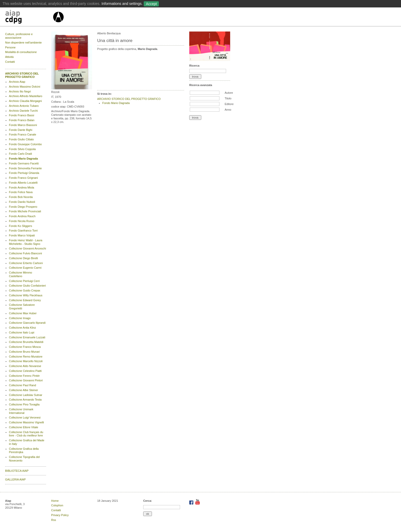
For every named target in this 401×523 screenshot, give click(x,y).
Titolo (228, 98)
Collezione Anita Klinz (22, 327)
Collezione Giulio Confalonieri (27, 285)
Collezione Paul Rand (22, 385)
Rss (53, 519)
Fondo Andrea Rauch (22, 216)
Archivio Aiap (17, 81)
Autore (229, 92)
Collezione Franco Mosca (25, 346)
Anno (228, 109)
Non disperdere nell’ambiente (23, 42)
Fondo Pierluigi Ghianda (24, 172)
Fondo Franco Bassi (21, 115)
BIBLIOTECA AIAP (17, 470)
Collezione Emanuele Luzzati (27, 337)
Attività (9, 56)
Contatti (10, 61)
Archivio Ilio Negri (20, 91)
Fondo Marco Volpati (22, 235)
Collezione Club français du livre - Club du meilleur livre (26, 434)
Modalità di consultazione (21, 52)
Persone (10, 47)
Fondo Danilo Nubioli (22, 201)
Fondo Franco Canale (22, 134)
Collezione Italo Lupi (21, 332)
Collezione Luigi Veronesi (25, 417)
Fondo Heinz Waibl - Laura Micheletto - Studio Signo (25, 242)
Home (55, 500)
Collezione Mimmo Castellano (20, 274)
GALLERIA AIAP (15, 479)
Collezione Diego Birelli (23, 258)
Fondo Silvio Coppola (22, 149)
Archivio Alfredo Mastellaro (25, 96)
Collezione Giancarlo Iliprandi (27, 322)
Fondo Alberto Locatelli (23, 182)
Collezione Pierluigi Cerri (24, 281)
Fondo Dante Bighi (20, 129)
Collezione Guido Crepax (24, 290)
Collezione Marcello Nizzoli (25, 361)
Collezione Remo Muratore (25, 356)
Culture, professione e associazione (19, 36)
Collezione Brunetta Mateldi (26, 341)
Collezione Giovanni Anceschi (27, 248)
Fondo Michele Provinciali (25, 211)
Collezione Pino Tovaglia (24, 404)
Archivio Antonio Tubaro (24, 105)
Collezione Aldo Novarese (25, 366)
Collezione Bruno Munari (24, 351)
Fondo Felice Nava (20, 192)
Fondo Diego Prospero (23, 206)
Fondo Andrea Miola (21, 187)
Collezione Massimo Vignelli (26, 422)
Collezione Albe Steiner (23, 390)
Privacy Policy (60, 515)
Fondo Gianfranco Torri (23, 230)
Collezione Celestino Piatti (25, 370)
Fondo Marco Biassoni (23, 125)
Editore (229, 104)
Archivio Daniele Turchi (23, 110)
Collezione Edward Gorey (25, 300)
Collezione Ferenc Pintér (24, 375)
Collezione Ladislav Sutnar (25, 394)
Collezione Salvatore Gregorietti (22, 306)
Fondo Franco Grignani (23, 177)
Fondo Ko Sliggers (20, 225)
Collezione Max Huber (23, 313)
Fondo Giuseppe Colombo (25, 144)
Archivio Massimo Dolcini (24, 86)
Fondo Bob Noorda (21, 196)
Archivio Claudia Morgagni (25, 100)
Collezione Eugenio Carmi (25, 267)
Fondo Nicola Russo (21, 221)
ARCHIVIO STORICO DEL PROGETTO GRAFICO (22, 75)
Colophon (57, 505)
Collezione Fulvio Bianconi (25, 253)
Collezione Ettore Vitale (23, 427)
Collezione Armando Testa (25, 399)
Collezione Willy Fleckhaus (25, 295)
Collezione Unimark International (21, 411)
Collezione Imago (20, 318)
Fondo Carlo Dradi (20, 153)
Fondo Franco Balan (22, 120)
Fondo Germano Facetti (24, 163)
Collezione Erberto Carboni (26, 263)
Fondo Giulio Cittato (21, 139)
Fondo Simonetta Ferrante (25, 168)
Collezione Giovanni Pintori (26, 380)
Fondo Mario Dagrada (23, 158)
